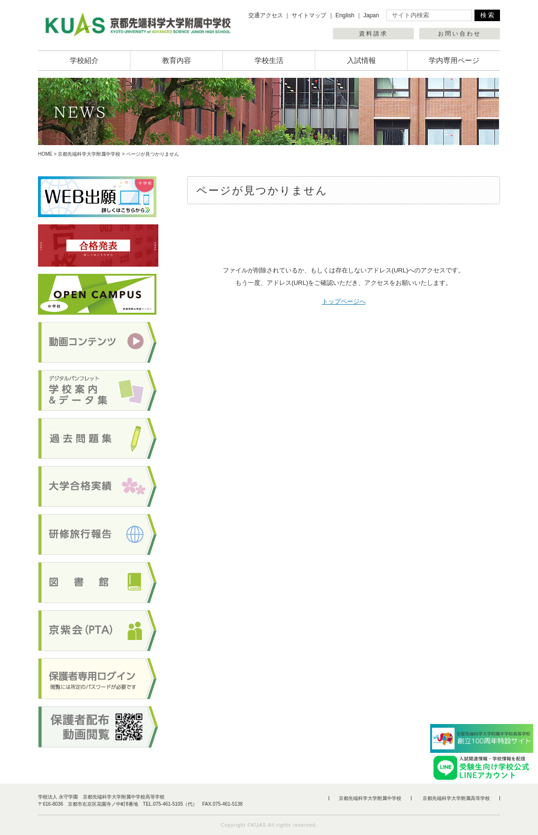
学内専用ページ (454, 60)
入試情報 (361, 60)
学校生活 (269, 60)
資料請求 (373, 33)
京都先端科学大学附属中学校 (89, 154)
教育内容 (176, 60)
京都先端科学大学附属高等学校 (456, 798)
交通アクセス (265, 15)
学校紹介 (84, 60)
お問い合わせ (459, 33)
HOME (45, 154)
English (344, 15)
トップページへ (344, 301)
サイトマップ (309, 15)
